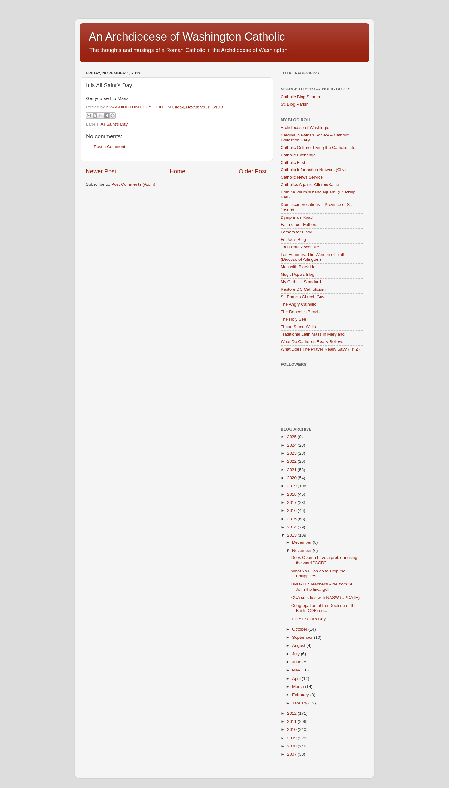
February (301, 694)
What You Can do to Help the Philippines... (318, 573)
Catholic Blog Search (300, 96)
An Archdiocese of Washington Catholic (187, 36)
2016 (292, 510)
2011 (292, 721)
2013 (292, 535)
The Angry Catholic (298, 304)
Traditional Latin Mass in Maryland (313, 334)
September (303, 637)
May (296, 670)
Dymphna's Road (297, 217)
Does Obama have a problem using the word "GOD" (324, 560)
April (297, 678)
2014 (292, 527)
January (300, 703)
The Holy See (293, 319)
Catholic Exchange (298, 155)
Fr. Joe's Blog (293, 239)
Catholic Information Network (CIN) (313, 169)
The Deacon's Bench (300, 311)
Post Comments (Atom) (133, 184)
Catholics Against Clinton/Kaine (310, 184)
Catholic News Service (302, 177)
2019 (292, 486)
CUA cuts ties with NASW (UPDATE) (325, 597)
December (302, 542)
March (298, 686)
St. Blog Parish (294, 104)
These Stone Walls (298, 326)
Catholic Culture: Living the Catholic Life (318, 147)
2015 (292, 519)
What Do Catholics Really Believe (312, 341)
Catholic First (293, 162)
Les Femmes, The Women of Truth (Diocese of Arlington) (313, 257)
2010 (292, 729)
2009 (292, 738)
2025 (292, 436)
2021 (292, 469)
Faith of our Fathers (299, 224)
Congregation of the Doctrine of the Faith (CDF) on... (324, 608)
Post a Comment (109, 146)
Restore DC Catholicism (303, 289)
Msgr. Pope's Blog (297, 274)
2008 (292, 746)
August (299, 645)
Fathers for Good (296, 232)
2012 (292, 713)
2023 (292, 453)
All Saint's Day (114, 124)
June (297, 662)
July (296, 654)
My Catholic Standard (301, 281)
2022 (292, 461)
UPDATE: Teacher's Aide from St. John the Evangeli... (322, 586)
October (300, 629)
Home (177, 171)
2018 (292, 494)
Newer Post (101, 171)
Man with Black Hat (299, 267)
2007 (292, 754)
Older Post (253, 171)
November (302, 550)
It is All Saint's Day (308, 619)
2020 (292, 477)
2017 (292, 502)
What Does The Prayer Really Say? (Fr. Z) (320, 349)
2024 (292, 445)
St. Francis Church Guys (303, 296)
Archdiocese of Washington (306, 127)
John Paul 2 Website (300, 247)
